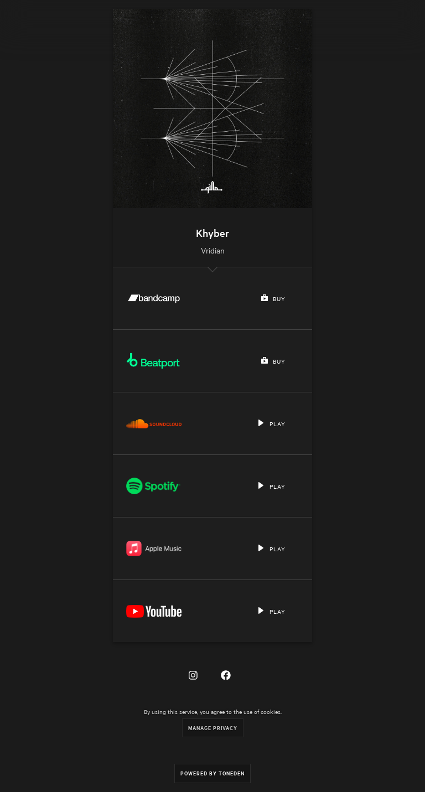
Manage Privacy (212, 727)
